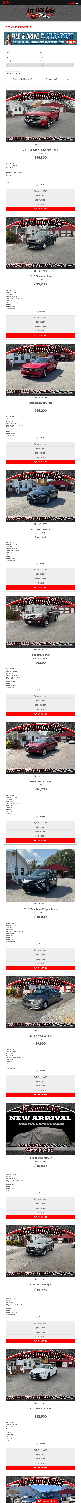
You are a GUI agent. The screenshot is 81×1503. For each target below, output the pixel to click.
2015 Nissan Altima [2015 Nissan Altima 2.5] (40, 1035)
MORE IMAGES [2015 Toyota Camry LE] (40, 1403)
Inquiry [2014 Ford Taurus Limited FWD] (40, 574)
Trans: (8, 170)
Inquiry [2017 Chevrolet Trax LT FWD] (40, 322)
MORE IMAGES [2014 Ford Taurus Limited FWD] (40, 524)
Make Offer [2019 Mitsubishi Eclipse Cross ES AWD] (40, 959)
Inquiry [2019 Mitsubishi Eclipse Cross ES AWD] (40, 955)
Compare (42, 184)
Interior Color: (10, 180)
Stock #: (8, 164)
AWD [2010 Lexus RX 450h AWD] (40, 785)
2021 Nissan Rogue (40, 1284)
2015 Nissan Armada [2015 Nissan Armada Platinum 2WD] (40, 1158)
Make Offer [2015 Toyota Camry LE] (40, 1459)
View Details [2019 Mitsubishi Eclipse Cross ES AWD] (40, 968)
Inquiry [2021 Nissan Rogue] (40, 1328)
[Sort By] (54, 79)
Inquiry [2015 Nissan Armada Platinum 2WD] (40, 1204)
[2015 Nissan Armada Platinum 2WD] (40, 1129)
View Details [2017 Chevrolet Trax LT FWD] (40, 335)
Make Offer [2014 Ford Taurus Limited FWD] (40, 579)
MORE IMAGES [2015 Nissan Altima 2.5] (40, 1030)
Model (8, 61)
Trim (42, 61)
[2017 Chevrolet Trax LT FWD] (40, 243)
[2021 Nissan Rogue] (40, 1251)
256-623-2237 (40, 191)
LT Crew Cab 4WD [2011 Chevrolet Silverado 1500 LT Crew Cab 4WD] (40, 153)
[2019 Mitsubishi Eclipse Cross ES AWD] (40, 875)
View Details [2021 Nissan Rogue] (40, 1341)
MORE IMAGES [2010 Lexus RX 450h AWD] (40, 776)
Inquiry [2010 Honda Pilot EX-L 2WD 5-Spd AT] (40, 701)
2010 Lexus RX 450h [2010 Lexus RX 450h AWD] (40, 781)
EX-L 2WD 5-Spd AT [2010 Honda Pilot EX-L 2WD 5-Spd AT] (40, 659)
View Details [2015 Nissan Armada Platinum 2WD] (40, 1217)
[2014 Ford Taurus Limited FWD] (40, 496)
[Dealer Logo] (40, 13)
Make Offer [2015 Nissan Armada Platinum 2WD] (40, 1208)
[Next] (37, 79)
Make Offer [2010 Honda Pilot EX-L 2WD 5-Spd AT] (40, 705)
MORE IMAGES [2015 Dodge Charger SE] (40, 398)
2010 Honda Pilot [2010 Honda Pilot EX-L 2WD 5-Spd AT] (40, 655)
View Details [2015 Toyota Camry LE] (40, 1468)
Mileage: (8, 166)
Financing (40, 204)
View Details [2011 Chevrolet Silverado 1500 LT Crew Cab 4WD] (40, 209)
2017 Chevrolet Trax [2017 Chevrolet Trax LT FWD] (40, 276)
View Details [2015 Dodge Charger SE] (40, 462)
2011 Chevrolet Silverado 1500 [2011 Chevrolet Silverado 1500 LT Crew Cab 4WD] (40, 149)
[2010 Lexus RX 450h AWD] (40, 748)
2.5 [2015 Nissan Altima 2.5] (40, 1039)
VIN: (7, 172)
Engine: (8, 174)
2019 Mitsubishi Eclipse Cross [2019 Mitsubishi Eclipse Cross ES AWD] (40, 909)
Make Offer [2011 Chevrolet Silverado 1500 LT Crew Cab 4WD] (40, 200)
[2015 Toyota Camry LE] (40, 1375)
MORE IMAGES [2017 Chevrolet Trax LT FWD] (40, 271)
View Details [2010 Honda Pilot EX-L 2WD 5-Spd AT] (40, 714)
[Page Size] (69, 79)
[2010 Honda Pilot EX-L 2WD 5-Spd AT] (40, 621)
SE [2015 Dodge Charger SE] (40, 406)
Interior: (8, 178)
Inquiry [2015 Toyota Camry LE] (40, 1454)
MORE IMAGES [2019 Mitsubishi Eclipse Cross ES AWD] (40, 904)
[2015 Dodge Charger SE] (40, 369)
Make (42, 53)
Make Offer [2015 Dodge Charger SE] (40, 453)
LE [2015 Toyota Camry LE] (40, 1412)
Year (7, 53)
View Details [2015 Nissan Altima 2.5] (40, 1095)
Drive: (8, 168)
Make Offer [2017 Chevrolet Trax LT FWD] (40, 326)
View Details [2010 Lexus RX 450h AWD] (40, 840)
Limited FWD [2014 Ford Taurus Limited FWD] (40, 533)
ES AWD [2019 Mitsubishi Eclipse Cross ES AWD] (40, 913)
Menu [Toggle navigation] (73, 2)
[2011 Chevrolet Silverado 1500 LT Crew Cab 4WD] (40, 116)
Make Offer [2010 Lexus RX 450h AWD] (40, 832)
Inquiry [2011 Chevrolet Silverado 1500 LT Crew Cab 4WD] (40, 196)
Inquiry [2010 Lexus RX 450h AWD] (40, 827)
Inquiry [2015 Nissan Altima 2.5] (40, 1081)
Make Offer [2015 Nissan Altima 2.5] (40, 1086)
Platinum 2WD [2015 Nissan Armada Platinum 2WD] (40, 1162)
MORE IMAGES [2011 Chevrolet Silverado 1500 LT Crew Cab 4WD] (40, 144)
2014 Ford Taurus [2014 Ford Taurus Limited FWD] (40, 529)
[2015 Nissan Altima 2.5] (40, 1002)
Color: (8, 176)
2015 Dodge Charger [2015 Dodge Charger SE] (40, 402)
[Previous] (8, 79)
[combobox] (23, 57)
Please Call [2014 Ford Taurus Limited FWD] (40, 537)
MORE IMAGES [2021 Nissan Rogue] (40, 1279)
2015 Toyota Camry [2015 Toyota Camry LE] (40, 1408)
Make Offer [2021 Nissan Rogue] (40, 1332)
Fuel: (7, 182)
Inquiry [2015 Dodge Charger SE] (40, 449)
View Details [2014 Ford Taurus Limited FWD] (40, 587)
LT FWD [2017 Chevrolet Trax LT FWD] (40, 280)
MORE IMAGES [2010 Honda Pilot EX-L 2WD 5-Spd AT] (40, 650)
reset (17, 73)
